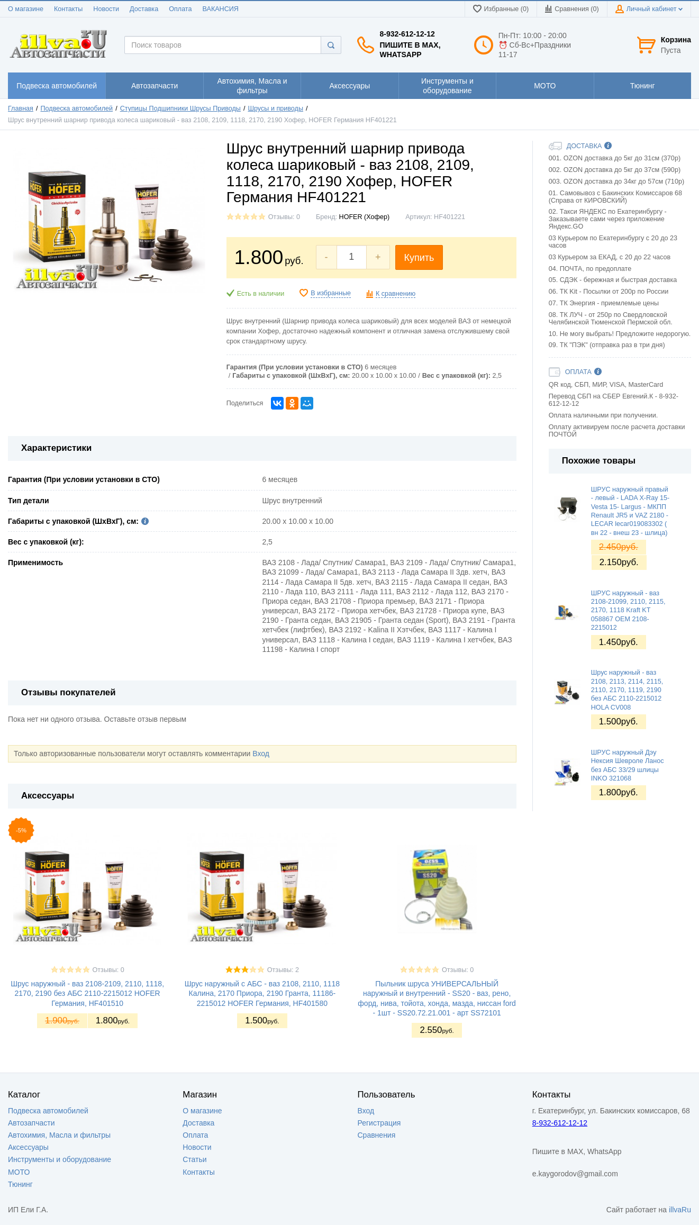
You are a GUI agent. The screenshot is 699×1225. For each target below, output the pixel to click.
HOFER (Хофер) (364, 217)
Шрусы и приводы (275, 108)
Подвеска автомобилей (77, 108)
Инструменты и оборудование (59, 1159)
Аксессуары (28, 1147)
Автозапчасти (31, 1123)
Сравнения (377, 1135)
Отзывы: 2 (283, 970)
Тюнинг (20, 1184)
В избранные (331, 293)
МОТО (19, 1172)
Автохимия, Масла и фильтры (59, 1135)
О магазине (25, 9)
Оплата (180, 9)
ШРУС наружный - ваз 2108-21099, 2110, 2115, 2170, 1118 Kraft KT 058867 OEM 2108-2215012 (628, 610)
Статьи (194, 1159)
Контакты (68, 9)
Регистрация (379, 1123)
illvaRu (680, 1209)
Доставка (144, 9)
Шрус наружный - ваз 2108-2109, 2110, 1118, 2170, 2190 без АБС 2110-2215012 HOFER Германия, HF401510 (87, 993)
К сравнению (395, 293)
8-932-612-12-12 (406, 34)
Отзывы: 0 (284, 217)
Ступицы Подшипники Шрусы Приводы (180, 108)
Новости (106, 9)
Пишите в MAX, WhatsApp (409, 50)
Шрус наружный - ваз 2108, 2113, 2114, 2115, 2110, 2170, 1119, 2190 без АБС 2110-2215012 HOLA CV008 (627, 690)
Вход (260, 753)
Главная (20, 108)
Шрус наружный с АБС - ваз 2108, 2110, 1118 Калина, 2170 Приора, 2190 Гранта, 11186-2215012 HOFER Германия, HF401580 (262, 993)
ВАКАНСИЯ (221, 9)
